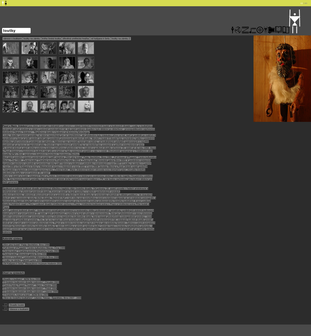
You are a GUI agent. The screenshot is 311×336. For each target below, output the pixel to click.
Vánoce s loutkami (19, 309)
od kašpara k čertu (100, 38)
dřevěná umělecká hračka (76, 38)
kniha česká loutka (51, 38)
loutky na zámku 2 (121, 38)
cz (302, 3)
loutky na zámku (32, 38)
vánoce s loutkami (12, 38)
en (306, 3)
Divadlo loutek (17, 305)
